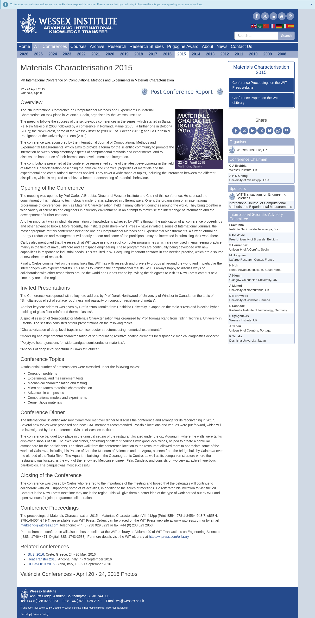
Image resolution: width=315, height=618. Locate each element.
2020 (110, 54)
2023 (67, 54)
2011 (239, 54)
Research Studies (147, 46)
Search (286, 36)
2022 (81, 54)
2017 (153, 54)
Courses (78, 46)
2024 (52, 54)
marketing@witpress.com (39, 525)
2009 (267, 54)
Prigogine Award (183, 46)
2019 (124, 54)
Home (24, 46)
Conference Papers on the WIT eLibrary (256, 100)
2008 (282, 54)
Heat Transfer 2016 (42, 559)
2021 (95, 54)
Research (117, 46)
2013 (210, 54)
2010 (253, 54)
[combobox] (256, 36)
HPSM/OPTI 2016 (41, 564)
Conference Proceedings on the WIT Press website (260, 85)
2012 (224, 54)
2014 (196, 54)
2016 (167, 54)
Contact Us (241, 46)
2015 (181, 54)
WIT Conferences (50, 46)
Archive (97, 46)
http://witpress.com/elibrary (169, 536)
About (207, 46)
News (222, 46)
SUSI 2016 (36, 554)
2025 (38, 54)
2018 (138, 54)
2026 (24, 54)
